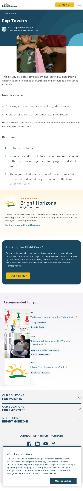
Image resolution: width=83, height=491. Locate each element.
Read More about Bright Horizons (22, 225)
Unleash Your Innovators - (52, 372)
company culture (42, 326)
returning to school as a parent (48, 353)
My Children (10, 13)
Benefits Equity (41, 330)
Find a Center (18, 276)
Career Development (44, 358)
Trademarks (55, 486)
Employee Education (44, 378)
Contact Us (65, 4)
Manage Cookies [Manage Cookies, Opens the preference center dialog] (63, 481)
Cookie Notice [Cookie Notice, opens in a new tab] (50, 473)
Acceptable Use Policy (39, 486)
